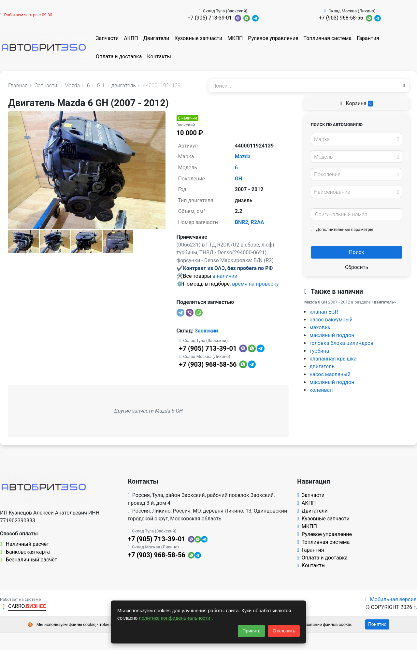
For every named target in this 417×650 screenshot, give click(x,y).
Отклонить (284, 630)
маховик (320, 327)
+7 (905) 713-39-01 (210, 18)
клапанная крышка (333, 359)
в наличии (224, 276)
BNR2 (241, 222)
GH (238, 179)
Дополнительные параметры (342, 229)
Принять (251, 630)
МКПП (235, 38)
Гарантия (368, 38)
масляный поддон (331, 335)
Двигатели (156, 38)
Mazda (243, 156)
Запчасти (107, 38)
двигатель (322, 366)
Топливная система (328, 38)
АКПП (131, 38)
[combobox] (356, 139)
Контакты (159, 56)
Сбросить (356, 267)
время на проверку (255, 284)
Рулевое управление (273, 38)
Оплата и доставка (119, 56)
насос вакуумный (330, 320)
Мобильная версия (391, 599)
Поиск (356, 252)
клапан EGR (323, 312)
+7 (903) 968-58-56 (341, 18)
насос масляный (330, 374)
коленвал (321, 390)
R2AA (257, 222)
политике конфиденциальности (175, 618)
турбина (319, 351)
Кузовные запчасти (198, 38)
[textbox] (354, 139)
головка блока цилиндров (341, 343)
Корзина (356, 103)
